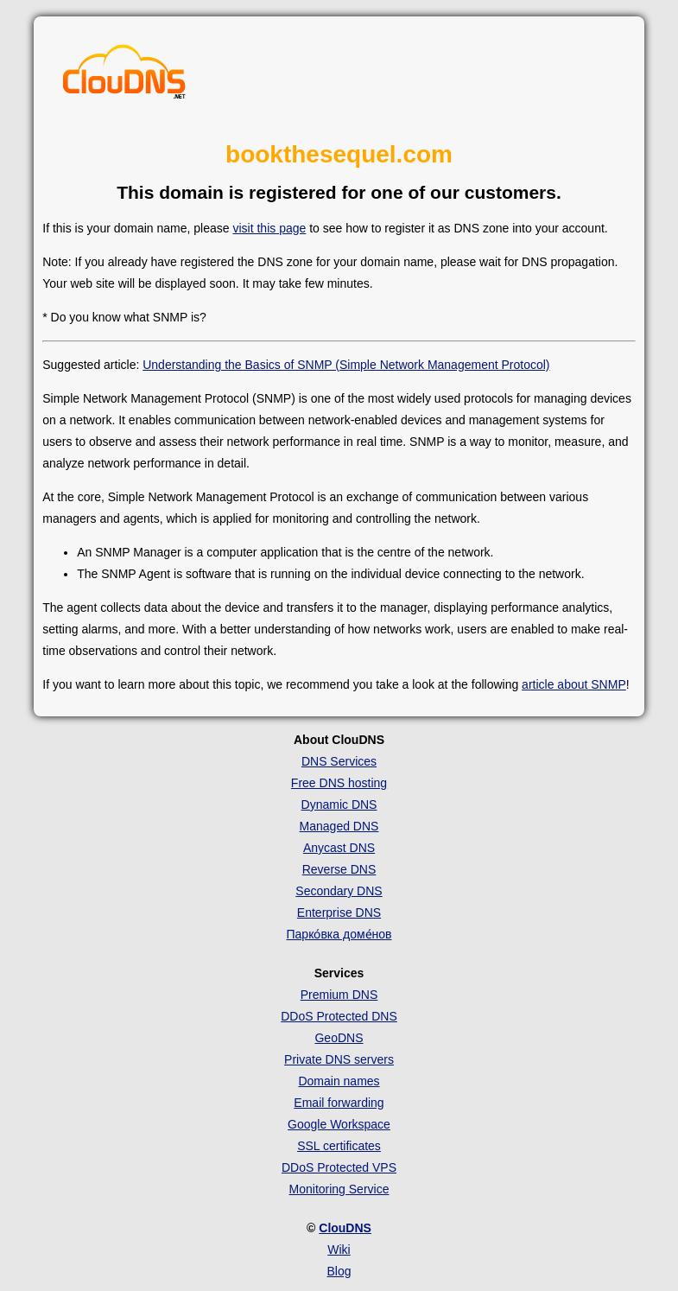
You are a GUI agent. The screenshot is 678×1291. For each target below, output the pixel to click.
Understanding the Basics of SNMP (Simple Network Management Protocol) (346, 365)
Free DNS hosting (339, 783)
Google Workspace (339, 1124)
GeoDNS (338, 1038)
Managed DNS (339, 826)
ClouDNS (345, 1228)
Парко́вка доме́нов (339, 934)
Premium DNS (339, 995)
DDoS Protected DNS (339, 1016)
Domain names (338, 1081)
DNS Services (339, 761)
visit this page (269, 228)
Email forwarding (338, 1103)
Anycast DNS (339, 848)
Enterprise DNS (339, 912)
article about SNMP (574, 684)
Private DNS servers (339, 1059)
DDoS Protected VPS (339, 1167)
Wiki (338, 1249)
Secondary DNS (338, 891)
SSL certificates (339, 1146)
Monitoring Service (339, 1189)
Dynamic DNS (339, 804)
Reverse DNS (339, 869)
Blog (338, 1271)
